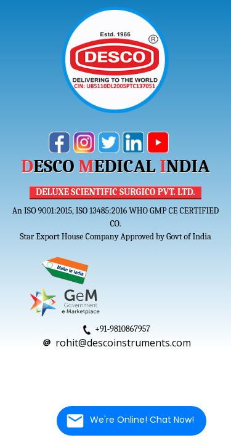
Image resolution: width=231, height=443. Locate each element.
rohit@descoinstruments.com (123, 342)
